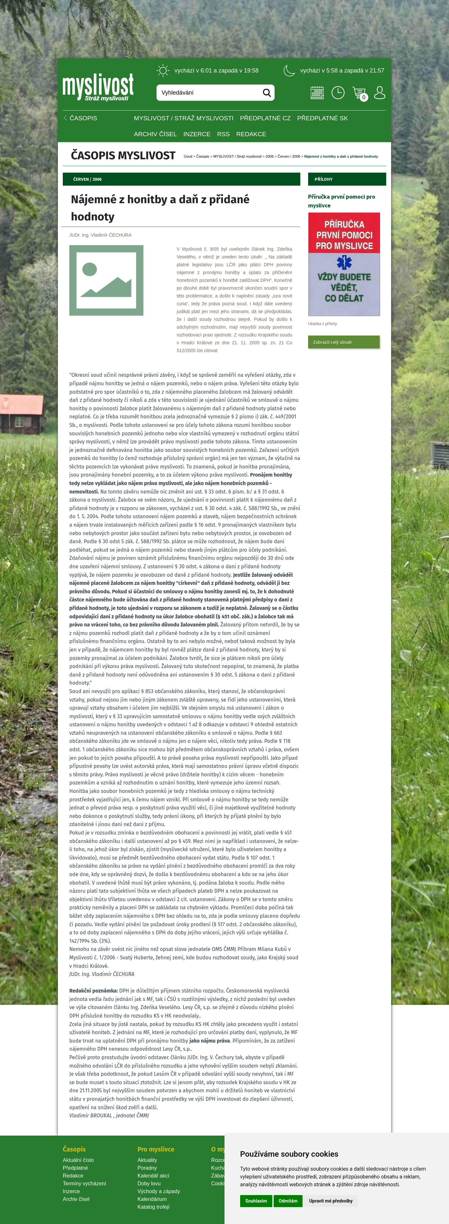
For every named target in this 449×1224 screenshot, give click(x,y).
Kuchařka (222, 1168)
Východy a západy (158, 1191)
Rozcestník (224, 1160)
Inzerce (71, 1191)
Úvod (188, 156)
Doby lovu (148, 1183)
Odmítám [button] (288, 1201)
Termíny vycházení (84, 1183)
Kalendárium (152, 1199)
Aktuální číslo (78, 1160)
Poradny (147, 1168)
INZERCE (197, 134)
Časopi (202, 156)
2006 (270, 156)
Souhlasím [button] (256, 1201)
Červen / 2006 (289, 156)
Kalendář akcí (153, 1175)
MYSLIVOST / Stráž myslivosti (184, 118)
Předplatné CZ (265, 118)
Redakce (251, 134)
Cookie (220, 1183)
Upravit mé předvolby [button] (330, 1201)
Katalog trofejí (153, 1207)
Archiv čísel (155, 134)
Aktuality (147, 1160)
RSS (223, 134)
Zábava (219, 1175)
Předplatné (75, 1168)
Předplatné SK (322, 118)
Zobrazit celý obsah (332, 342)
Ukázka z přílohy (322, 324)
